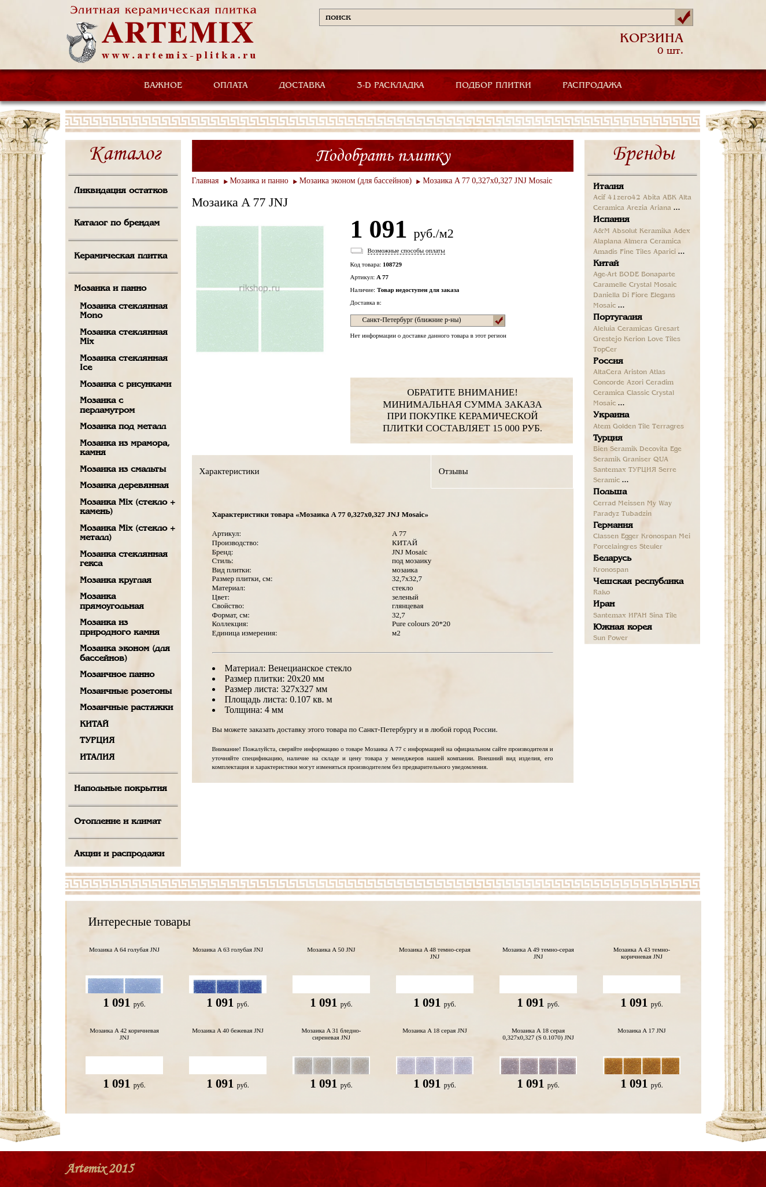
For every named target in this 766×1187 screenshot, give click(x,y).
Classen (606, 536)
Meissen (631, 503)
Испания (611, 220)
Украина (611, 415)
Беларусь (612, 558)
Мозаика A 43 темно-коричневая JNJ (641, 953)
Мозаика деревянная (124, 486)
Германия (613, 526)
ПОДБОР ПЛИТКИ (493, 86)
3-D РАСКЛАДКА (390, 86)
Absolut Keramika (641, 231)
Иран (604, 604)
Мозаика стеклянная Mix (124, 337)
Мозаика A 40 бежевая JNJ (228, 1030)
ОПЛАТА (230, 86)
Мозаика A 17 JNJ (641, 1030)
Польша (610, 492)
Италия (608, 187)
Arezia (637, 208)
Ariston (635, 372)
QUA (660, 459)
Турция (608, 438)
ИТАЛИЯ (97, 757)
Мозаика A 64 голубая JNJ (124, 949)
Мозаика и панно (110, 288)
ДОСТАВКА (302, 86)
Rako (601, 592)
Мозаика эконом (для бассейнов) (125, 654)
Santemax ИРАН (620, 615)
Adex (682, 231)
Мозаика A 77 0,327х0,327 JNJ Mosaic (487, 180)
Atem (601, 426)
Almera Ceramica (652, 241)
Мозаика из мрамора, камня (125, 448)
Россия (608, 361)
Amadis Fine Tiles (622, 252)
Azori (635, 382)
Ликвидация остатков (121, 191)
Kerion (634, 339)
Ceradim (660, 382)
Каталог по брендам (117, 223)
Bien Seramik (615, 449)
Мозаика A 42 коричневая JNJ (124, 1034)
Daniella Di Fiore (620, 295)
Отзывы (453, 471)
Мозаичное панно (117, 675)
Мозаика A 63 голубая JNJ (228, 949)
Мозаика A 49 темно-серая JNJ (538, 953)
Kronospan (658, 536)
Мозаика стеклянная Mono (124, 311)
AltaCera (607, 372)
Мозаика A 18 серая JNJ (434, 1030)
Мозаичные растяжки (126, 708)
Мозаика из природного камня (120, 628)
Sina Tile (663, 615)
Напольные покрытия (120, 789)
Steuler (651, 546)
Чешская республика (638, 582)
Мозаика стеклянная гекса (124, 559)
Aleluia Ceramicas (622, 329)
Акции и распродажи (119, 854)
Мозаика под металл (123, 427)
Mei (684, 536)
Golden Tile (631, 426)
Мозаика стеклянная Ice (124, 363)
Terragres (668, 426)
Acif (599, 197)
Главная (205, 180)
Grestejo (607, 339)
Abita (651, 197)
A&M (601, 231)
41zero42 (624, 197)
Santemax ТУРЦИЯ (624, 470)
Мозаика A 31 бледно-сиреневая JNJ (331, 1034)
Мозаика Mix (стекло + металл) (127, 533)
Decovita (653, 449)
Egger (630, 536)
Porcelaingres (615, 546)
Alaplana (607, 241)
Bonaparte (658, 274)
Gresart (666, 329)
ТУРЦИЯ (97, 741)
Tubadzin (636, 514)
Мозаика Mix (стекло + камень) (127, 507)
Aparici (664, 252)
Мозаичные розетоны (126, 691)
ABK (669, 197)
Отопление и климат (117, 822)
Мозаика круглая (115, 580)
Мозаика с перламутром (107, 406)
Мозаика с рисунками (125, 384)
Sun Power (610, 638)
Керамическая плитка (120, 256)
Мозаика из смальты (123, 469)
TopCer (605, 349)
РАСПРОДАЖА (592, 86)
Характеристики (229, 471)
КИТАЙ (94, 724)
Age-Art (605, 274)
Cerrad (604, 503)
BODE (629, 274)
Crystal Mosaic (652, 285)
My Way (659, 503)
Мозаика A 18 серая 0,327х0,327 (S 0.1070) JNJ (537, 1034)
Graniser (637, 459)
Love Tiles (663, 339)
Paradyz (606, 514)
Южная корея (622, 627)
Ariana (660, 208)
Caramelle (610, 285)
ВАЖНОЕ (163, 86)
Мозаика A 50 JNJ (331, 949)
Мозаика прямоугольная (112, 602)
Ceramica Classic (621, 393)
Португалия (617, 317)
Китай (606, 264)
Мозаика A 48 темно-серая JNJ (435, 953)
